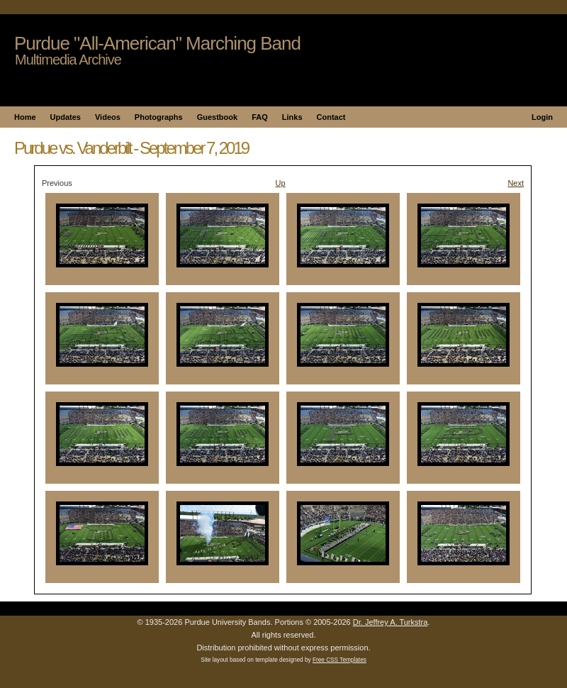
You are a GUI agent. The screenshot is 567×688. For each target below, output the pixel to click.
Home (25, 117)
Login (542, 117)
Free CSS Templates (339, 660)
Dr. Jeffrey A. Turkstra (390, 622)
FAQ (260, 117)
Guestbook (217, 117)
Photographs (159, 117)
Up (281, 183)
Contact (331, 117)
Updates (65, 117)
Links (292, 117)
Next (515, 183)
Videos (107, 117)
